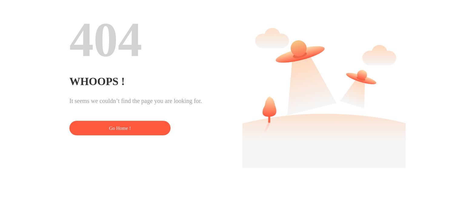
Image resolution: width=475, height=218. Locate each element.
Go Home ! (120, 128)
